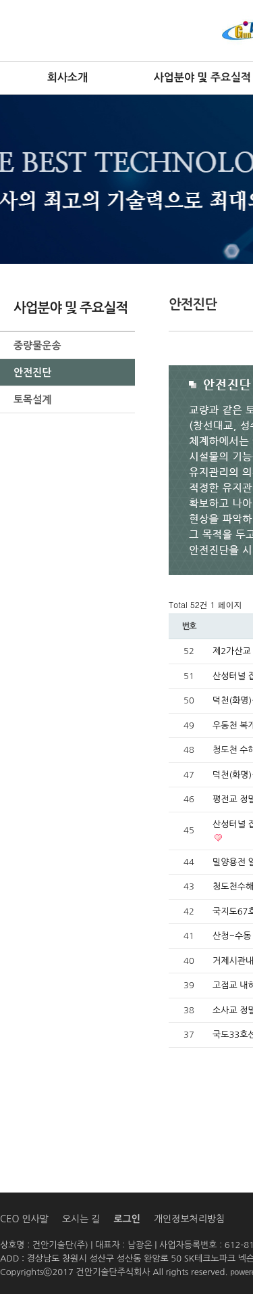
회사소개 (67, 77)
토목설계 (32, 399)
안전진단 (32, 372)
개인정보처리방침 (189, 1219)
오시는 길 (81, 1219)
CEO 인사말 (24, 1219)
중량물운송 (37, 345)
